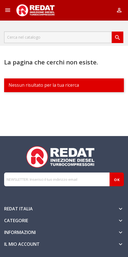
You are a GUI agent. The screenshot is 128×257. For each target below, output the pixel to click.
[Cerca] (58, 37)
